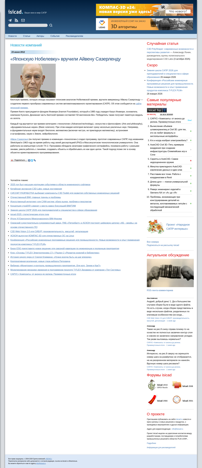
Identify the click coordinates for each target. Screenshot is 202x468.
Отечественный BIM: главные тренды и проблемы (35, 197)
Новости (12, 36)
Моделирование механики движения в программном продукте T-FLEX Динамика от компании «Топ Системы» (65, 270)
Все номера (153, 242)
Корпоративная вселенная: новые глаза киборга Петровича (40, 261)
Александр (151, 326)
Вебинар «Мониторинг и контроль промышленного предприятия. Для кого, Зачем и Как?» (55, 265)
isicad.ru (179, 419)
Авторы (40, 36)
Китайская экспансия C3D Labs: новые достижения (36, 189)
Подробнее (151, 443)
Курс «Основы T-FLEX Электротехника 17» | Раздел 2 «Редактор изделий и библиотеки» (54, 253)
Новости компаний (26, 45)
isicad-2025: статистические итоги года (29, 214)
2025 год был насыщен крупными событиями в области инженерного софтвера (50, 184)
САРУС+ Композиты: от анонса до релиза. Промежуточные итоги (43, 274)
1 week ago (171, 321)
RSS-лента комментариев (160, 290)
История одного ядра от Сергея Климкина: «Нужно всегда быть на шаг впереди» (51, 257)
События (55, 36)
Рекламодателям (74, 36)
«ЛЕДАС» (48, 459)
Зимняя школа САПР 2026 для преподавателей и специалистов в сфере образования (53, 210)
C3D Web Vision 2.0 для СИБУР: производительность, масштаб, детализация (49, 231)
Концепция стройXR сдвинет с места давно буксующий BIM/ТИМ (43, 206)
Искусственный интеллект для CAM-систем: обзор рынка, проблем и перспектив (50, 201)
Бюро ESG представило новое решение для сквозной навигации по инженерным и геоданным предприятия (64, 248)
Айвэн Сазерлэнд (19, 139)
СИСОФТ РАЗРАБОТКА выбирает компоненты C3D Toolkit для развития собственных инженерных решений (64, 193)
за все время (166, 114)
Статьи (26, 36)
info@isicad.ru (177, 429)
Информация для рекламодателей (161, 447)
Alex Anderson (152, 298)
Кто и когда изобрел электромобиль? (168, 140)
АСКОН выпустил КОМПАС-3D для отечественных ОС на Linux (42, 235)
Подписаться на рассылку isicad (163, 245)
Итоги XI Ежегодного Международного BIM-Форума (36, 218)
